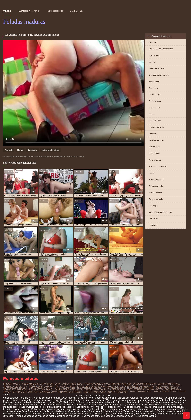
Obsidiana (153, 225)
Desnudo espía (155, 101)
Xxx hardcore (154, 81)
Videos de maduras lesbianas (53, 416)
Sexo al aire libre (156, 193)
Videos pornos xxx (73, 404)
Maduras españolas (27, 416)
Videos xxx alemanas (117, 400)
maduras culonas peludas (168, 385)
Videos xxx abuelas (78, 411)
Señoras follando (134, 404)
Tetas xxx (128, 411)
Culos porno (173, 409)
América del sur (155, 160)
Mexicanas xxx (70, 402)
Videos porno (108, 409)
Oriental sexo (154, 55)
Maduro (152, 62)
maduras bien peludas (95, 385)
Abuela (152, 114)
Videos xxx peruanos (123, 413)
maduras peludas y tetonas (70, 393)
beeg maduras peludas (29, 383)
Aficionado (153, 42)
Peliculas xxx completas (43, 409)
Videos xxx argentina (105, 398)
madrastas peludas (11, 385)
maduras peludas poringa (94, 391)
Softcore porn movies (157, 166)
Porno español (96, 411)
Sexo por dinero (132, 407)
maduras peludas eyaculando (93, 389)
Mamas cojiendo (156, 400)
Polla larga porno (156, 179)
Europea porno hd (156, 199)
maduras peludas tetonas (165, 391)
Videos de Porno (77, 416)
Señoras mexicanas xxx (46, 400)
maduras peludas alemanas (15, 388)
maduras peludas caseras (114, 388)
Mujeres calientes (35, 407)
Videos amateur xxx (163, 402)
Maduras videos (73, 413)
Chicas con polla (156, 186)
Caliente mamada (156, 68)
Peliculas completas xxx (154, 407)
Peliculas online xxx (173, 404)
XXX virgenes (57, 413)
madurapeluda (52, 385)
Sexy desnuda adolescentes (161, 49)
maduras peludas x (47, 393)
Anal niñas (153, 88)
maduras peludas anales (64, 388)
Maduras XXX (55, 402)
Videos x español (137, 400)
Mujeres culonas (153, 404)
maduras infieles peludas (118, 386)
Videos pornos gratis (114, 404)
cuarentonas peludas (72, 383)
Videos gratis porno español (81, 407)
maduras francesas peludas (67, 386)
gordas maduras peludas (120, 383)
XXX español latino (107, 402)
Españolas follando (12, 413)
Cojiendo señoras (21, 409)
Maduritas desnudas (175, 400)
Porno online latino (127, 402)
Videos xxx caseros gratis (47, 398)
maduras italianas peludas (142, 386)
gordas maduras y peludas (145, 383)
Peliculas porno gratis (14, 407)
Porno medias (154, 153)
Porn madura (26, 400)
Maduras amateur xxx (14, 402)
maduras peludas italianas (38, 391)
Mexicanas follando (93, 404)
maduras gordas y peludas (93, 386)
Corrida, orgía (154, 94)
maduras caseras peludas (144, 385)
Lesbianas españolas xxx (27, 404)
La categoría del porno (29, 11)
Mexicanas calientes (166, 413)
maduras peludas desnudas (14, 389)
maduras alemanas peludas (72, 385)
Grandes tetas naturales (159, 75)
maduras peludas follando (120, 389)
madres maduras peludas (32, 385)
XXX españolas (69, 398)
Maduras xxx (144, 409)
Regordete (153, 134)
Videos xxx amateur (126, 409)
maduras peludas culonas (50, 150)
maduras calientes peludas (119, 385)
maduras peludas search (141, 391)
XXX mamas (170, 398)
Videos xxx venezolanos (69, 409)
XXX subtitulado (113, 411)
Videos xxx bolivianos (55, 411)
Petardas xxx (26, 398)
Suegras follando (91, 409)
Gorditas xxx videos (55, 407)
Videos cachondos (153, 398)
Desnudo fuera (155, 121)
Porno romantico (87, 402)
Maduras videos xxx (36, 402)
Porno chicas (154, 108)
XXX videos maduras (52, 404)
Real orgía (153, 206)
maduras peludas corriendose (140, 388)
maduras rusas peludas (117, 393)
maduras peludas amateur (40, 388)
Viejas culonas (10, 398)
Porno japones (35, 411)
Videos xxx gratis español (109, 407)
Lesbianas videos (156, 127)
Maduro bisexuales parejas (160, 212)
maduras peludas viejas (27, 393)
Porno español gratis (71, 400)
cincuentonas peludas (50, 383)
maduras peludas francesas (146, 389)
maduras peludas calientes (89, 388)
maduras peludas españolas (67, 389)
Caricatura (153, 219)
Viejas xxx (29, 413)
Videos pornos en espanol (100, 416)
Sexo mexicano (85, 398)
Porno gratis (158, 409)
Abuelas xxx (136, 398)
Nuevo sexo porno (55, 11)
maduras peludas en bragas (40, 389)
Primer (151, 173)
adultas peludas (10, 383)
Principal (7, 11)
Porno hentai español (146, 416)
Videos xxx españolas (94, 400)
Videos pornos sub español (171, 411)
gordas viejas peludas (168, 383)
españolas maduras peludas (96, 383)
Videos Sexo (20, 411)
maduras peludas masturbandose (66, 391)
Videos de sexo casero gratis (96, 413)
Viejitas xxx (123, 398)
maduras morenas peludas (167, 386)
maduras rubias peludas (94, 393)
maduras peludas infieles (14, 391)
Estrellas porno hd (156, 140)
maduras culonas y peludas (15, 386)
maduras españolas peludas (41, 386)
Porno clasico (145, 402)
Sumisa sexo (154, 147)
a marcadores (76, 11)
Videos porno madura (145, 411)
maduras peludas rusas (118, 391)
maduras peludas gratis (170, 389)
